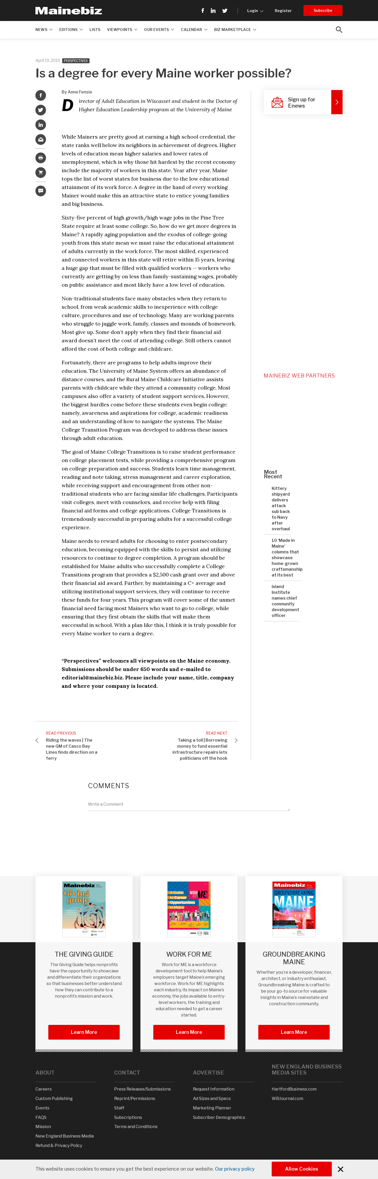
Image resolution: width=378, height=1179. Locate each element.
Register (283, 10)
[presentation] (128, 826)
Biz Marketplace (235, 29)
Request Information (213, 1089)
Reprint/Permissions (134, 1098)
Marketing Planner (212, 1107)
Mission (43, 1126)
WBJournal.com (287, 1098)
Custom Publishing (54, 1098)
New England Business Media (64, 1136)
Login (255, 10)
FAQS (40, 1117)
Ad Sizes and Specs (212, 1098)
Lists (95, 29)
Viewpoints (122, 29)
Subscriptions (128, 1117)
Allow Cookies (301, 1169)
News (43, 29)
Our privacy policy (235, 1169)
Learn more (294, 1032)
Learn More (84, 1032)
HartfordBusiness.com (294, 1089)
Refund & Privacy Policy (58, 1145)
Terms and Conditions (136, 1126)
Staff (119, 1107)
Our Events (159, 29)
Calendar (194, 29)
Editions (71, 29)
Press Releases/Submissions (142, 1089)
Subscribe (323, 10)
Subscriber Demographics (219, 1117)
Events (42, 1107)
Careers (43, 1089)
